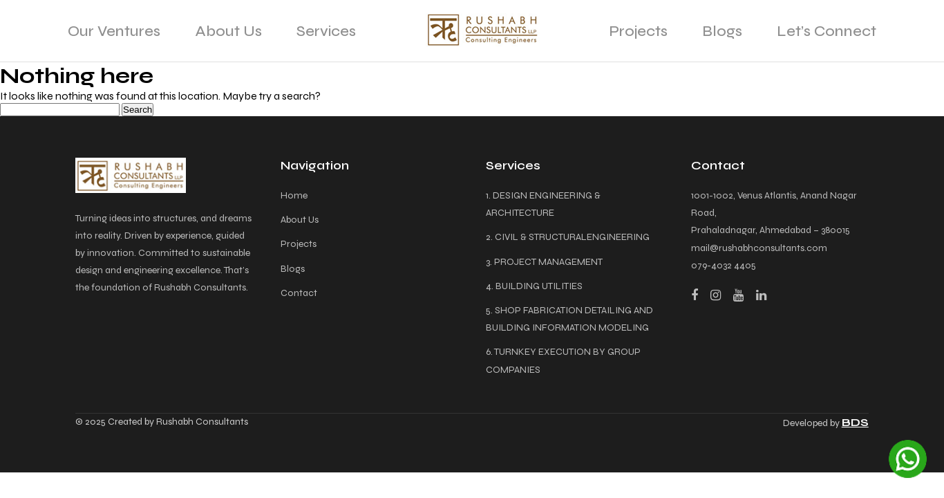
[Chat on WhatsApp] (908, 459)
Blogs (722, 31)
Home (294, 195)
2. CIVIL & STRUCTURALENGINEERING (568, 237)
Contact (299, 293)
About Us (228, 31)
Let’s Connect (826, 31)
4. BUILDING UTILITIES (534, 286)
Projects (638, 31)
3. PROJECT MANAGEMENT (544, 262)
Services (326, 31)
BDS (855, 422)
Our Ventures (114, 31)
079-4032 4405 (723, 265)
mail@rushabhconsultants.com (759, 248)
